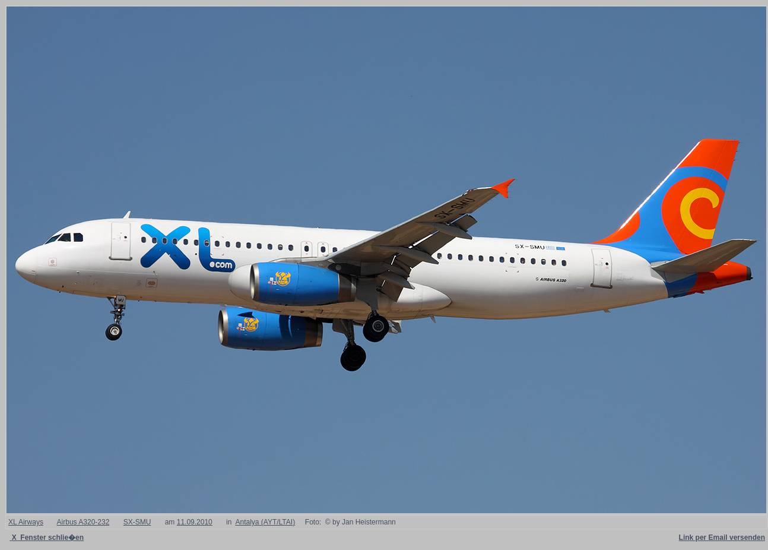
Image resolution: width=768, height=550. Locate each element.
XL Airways (25, 522)
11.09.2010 (194, 522)
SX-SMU (137, 522)
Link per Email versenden (722, 537)
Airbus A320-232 (83, 522)
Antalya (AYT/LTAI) (265, 522)
